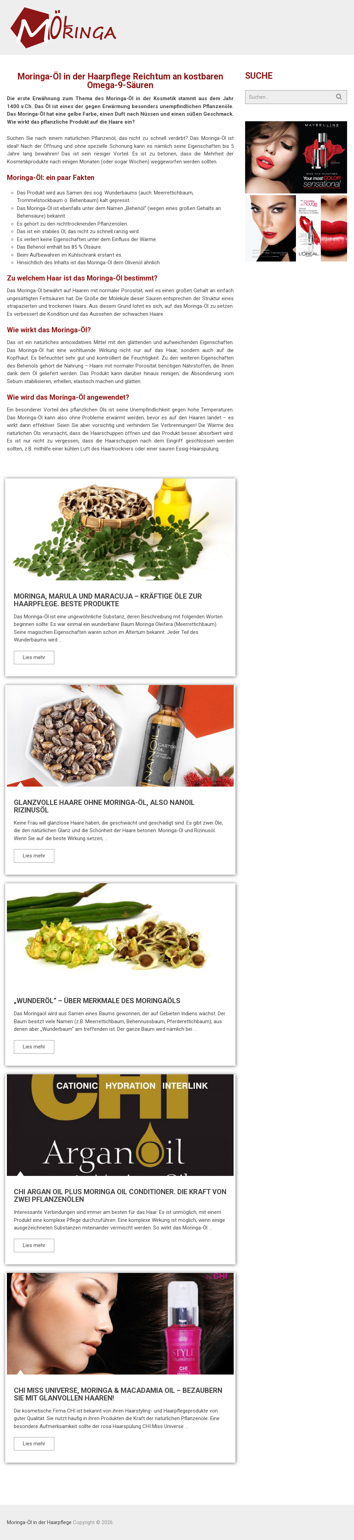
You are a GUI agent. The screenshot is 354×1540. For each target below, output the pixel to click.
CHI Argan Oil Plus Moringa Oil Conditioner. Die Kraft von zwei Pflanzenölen (120, 1196)
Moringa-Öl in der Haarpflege (39, 1522)
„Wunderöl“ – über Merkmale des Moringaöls (97, 1001)
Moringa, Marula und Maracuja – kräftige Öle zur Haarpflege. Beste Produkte (108, 600)
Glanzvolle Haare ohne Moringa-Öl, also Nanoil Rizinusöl (104, 806)
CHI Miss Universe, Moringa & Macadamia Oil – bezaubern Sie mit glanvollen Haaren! (118, 1394)
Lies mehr (34, 657)
